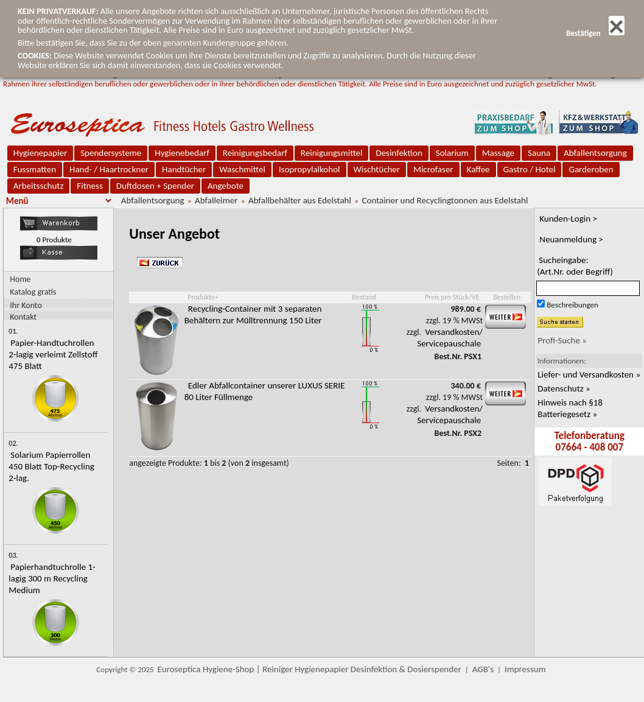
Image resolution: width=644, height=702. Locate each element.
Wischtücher (377, 169)
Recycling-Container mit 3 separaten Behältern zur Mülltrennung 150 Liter (253, 314)
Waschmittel (242, 169)
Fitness (89, 185)
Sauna (539, 152)
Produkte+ (202, 297)
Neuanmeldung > (571, 239)
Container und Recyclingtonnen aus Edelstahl (445, 200)
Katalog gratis (33, 292)
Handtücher (184, 169)
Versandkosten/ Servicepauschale (450, 337)
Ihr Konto (26, 304)
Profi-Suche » (562, 340)
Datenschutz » (563, 388)
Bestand (364, 297)
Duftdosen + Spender (155, 185)
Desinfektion (399, 152)
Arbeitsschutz (38, 185)
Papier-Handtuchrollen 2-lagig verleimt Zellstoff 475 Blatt (53, 354)
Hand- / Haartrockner (109, 169)
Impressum (525, 669)
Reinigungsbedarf (255, 152)
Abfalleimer (216, 200)
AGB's (483, 669)
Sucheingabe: (575, 265)
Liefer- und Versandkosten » (588, 374)
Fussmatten (34, 169)
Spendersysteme (110, 152)
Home (20, 279)
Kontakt (23, 316)
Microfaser (433, 169)
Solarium (452, 152)
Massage (498, 152)
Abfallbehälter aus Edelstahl (299, 200)
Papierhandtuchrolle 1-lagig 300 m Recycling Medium (52, 578)
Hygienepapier (40, 152)
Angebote (225, 185)
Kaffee (478, 169)
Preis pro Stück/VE (452, 297)
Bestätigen (595, 33)
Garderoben (591, 169)
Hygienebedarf (182, 152)
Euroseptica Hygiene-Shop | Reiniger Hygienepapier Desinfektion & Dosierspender (309, 669)
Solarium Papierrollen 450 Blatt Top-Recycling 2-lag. (51, 466)
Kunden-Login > (568, 218)
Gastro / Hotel (529, 169)
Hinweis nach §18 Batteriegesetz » (570, 408)
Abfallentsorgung (595, 152)
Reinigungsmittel (332, 152)
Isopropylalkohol (309, 169)
